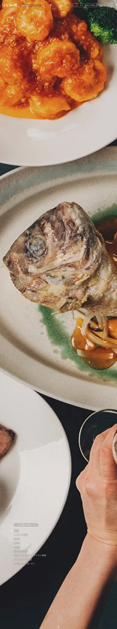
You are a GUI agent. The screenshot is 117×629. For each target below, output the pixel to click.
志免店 (18, 543)
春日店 (18, 539)
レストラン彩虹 (22, 535)
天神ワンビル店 (32, 555)
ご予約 (71, 5)
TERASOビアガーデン (25, 564)
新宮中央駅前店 (22, 551)
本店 (18, 531)
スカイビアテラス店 (24, 559)
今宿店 (18, 547)
